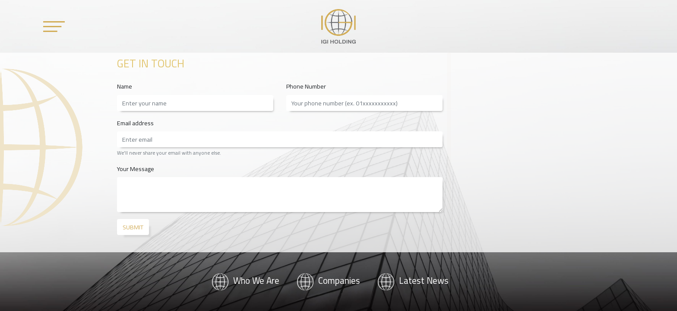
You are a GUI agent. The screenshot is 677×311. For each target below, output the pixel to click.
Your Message (135, 169)
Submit (133, 227)
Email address (135, 123)
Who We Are (245, 280)
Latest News (413, 280)
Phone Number (306, 86)
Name (124, 86)
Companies (328, 280)
